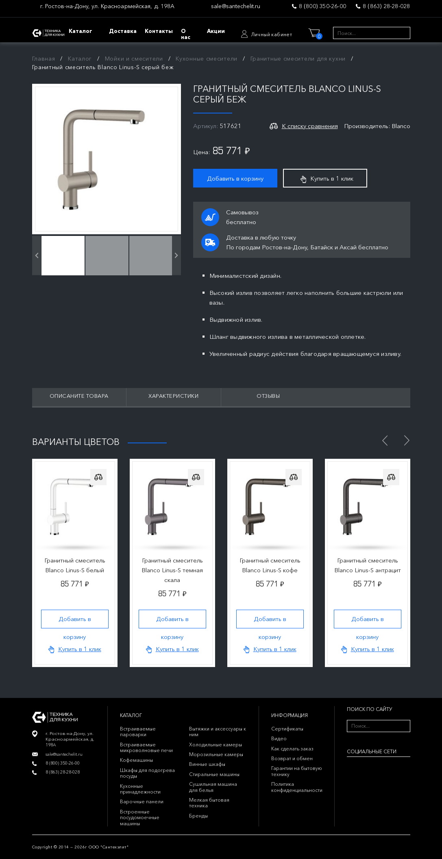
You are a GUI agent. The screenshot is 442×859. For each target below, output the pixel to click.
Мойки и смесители (134, 58)
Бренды (198, 816)
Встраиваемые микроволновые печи (146, 747)
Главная (43, 58)
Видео (279, 738)
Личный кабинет (271, 34)
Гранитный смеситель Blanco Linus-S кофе (270, 565)
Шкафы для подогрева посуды (147, 773)
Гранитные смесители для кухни (298, 58)
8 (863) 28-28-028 (386, 6)
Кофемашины (136, 760)
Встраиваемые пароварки (138, 731)
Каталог (80, 58)
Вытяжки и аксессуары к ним (217, 731)
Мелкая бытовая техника (209, 803)
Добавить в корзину (235, 178)
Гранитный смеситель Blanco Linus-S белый (74, 565)
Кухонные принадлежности (140, 789)
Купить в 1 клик (326, 178)
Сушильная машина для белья (213, 787)
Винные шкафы (207, 764)
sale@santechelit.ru (235, 6)
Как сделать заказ (292, 749)
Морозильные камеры (216, 754)
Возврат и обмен (292, 758)
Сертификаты (287, 729)
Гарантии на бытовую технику (296, 771)
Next (407, 440)
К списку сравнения (310, 126)
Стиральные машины (214, 774)
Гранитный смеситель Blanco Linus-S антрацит (367, 565)
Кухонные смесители (206, 58)
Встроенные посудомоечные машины (139, 817)
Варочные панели (141, 801)
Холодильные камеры (215, 744)
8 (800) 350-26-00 (322, 6)
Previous (385, 440)
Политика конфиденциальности (296, 787)
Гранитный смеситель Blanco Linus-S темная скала (172, 570)
